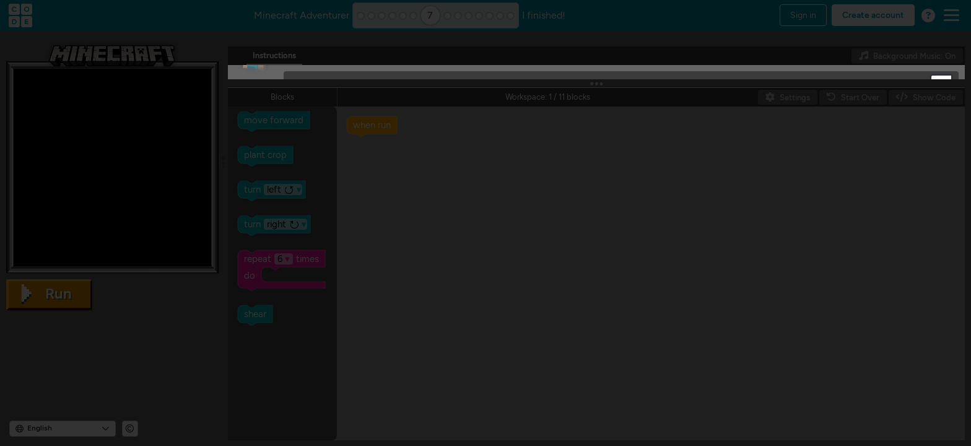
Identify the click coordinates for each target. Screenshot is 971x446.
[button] (941, 84)
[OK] (310, 136)
